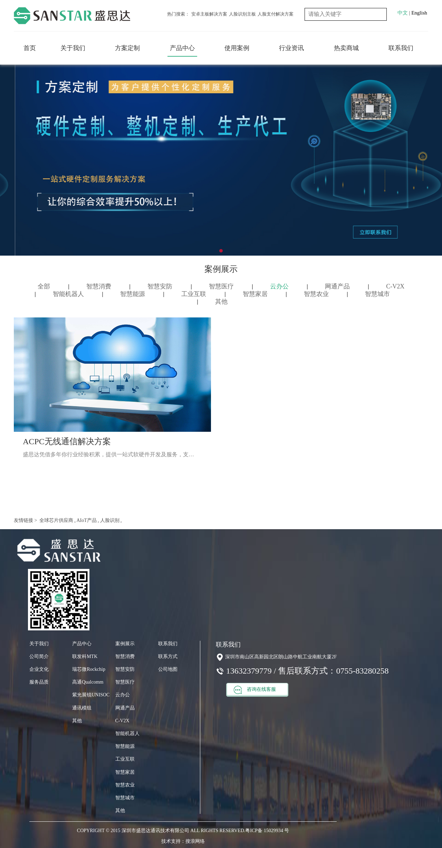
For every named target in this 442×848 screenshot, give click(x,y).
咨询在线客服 (254, 690)
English (419, 13)
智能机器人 (68, 293)
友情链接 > (25, 520)
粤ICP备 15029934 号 (267, 830)
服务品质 (39, 682)
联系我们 (400, 48)
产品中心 (182, 48)
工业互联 (193, 293)
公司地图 (167, 669)
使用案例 (236, 48)
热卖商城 (346, 48)
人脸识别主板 (242, 14)
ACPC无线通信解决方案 (67, 441)
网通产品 (337, 286)
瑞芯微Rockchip (88, 669)
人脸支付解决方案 (276, 14)
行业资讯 (291, 48)
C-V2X (395, 286)
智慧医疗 (221, 286)
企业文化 (39, 669)
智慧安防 (159, 286)
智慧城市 (377, 293)
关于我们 (72, 48)
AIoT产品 (86, 520)
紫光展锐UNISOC (90, 694)
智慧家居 (255, 293)
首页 (29, 48)
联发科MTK (84, 656)
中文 (402, 13)
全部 (44, 286)
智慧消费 (98, 286)
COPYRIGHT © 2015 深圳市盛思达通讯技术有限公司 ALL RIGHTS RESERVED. (161, 830)
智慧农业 (316, 293)
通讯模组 (82, 708)
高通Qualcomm (87, 682)
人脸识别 (109, 520)
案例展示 (125, 643)
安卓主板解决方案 (209, 14)
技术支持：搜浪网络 (183, 841)
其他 (221, 301)
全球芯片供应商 (56, 520)
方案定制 (127, 48)
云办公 (279, 286)
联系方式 (167, 656)
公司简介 (39, 656)
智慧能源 (132, 293)
